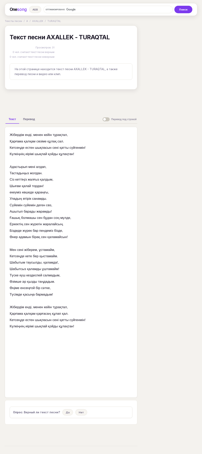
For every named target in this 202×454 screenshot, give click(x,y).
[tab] (12, 119)
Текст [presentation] (12, 119)
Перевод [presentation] (29, 119)
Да (68, 412)
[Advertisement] (71, 101)
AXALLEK (37, 21)
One (18, 9)
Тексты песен (13, 21)
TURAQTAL (54, 21)
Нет (81, 412)
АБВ (35, 9)
